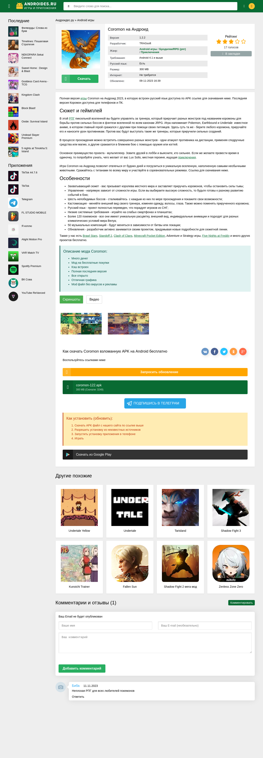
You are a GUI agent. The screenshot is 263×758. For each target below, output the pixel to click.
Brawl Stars (90, 234)
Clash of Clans (123, 234)
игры (84, 97)
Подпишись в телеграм (152, 402)
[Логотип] (36, 6)
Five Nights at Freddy (216, 234)
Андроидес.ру (64, 20)
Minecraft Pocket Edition (149, 234)
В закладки (231, 53)
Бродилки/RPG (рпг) (172, 49)
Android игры (85, 20)
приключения (187, 156)
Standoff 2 (105, 234)
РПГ (72, 117)
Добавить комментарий (82, 667)
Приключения (150, 52)
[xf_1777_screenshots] (81, 322)
